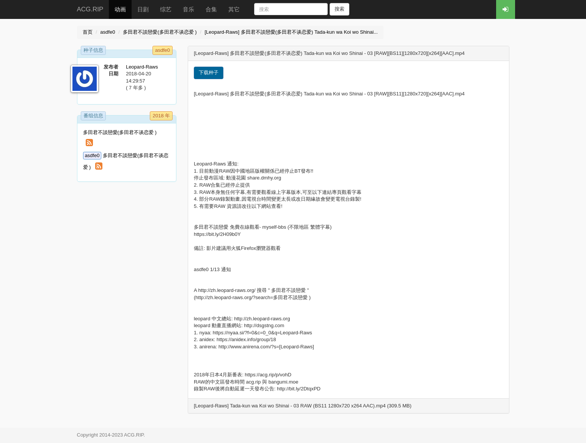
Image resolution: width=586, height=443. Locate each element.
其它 (234, 9)
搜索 (339, 9)
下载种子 (208, 72)
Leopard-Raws (142, 67)
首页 (88, 32)
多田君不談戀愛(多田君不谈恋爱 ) (159, 32)
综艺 (165, 9)
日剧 (143, 9)
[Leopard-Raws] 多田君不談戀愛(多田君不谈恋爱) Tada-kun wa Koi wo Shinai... (291, 32)
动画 (120, 9)
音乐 (188, 9)
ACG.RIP (90, 9)
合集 (211, 9)
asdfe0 (107, 32)
